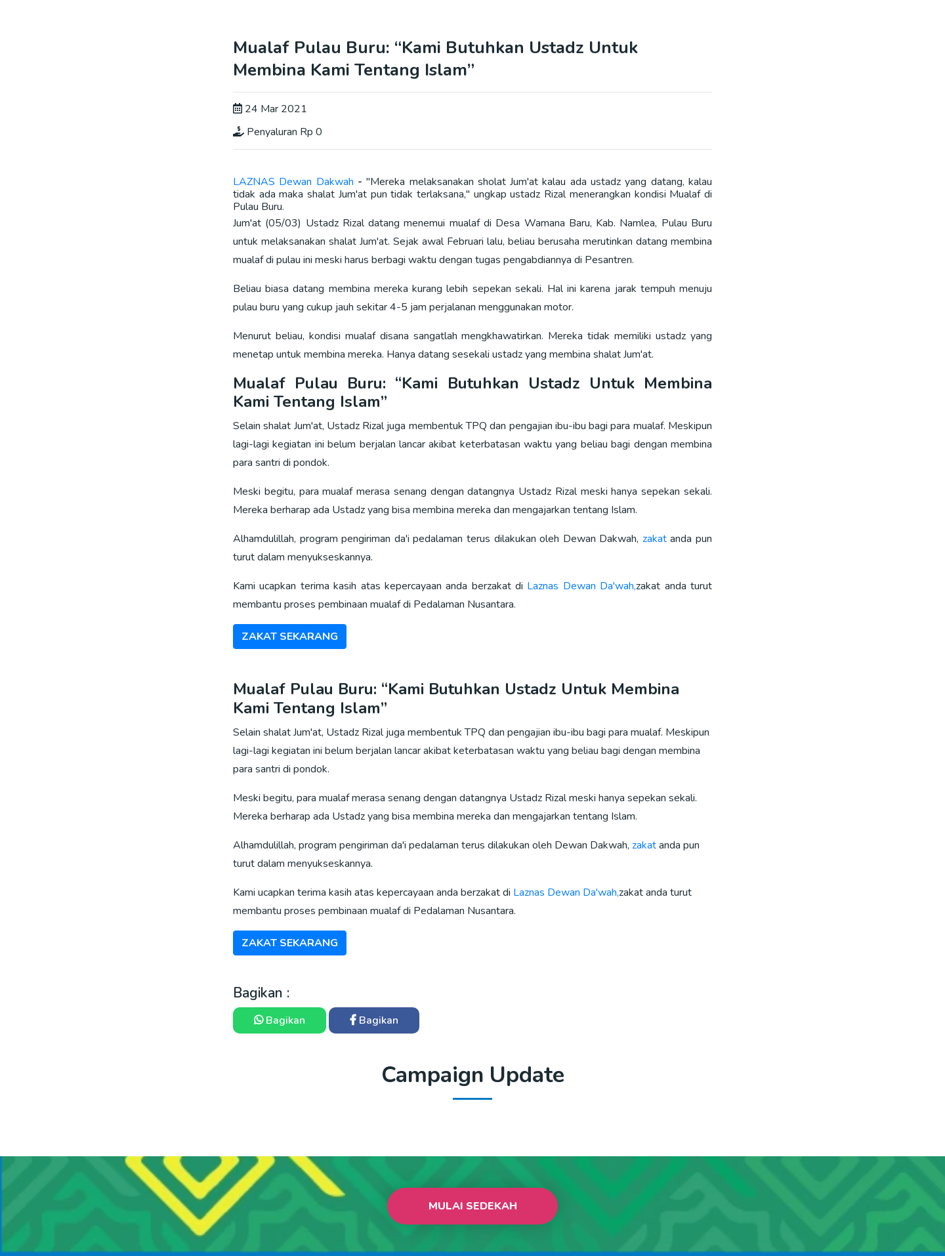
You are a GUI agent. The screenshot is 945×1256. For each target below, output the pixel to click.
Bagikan (279, 1020)
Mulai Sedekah (473, 1206)
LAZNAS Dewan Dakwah (293, 182)
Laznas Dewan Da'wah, (581, 586)
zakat (656, 539)
